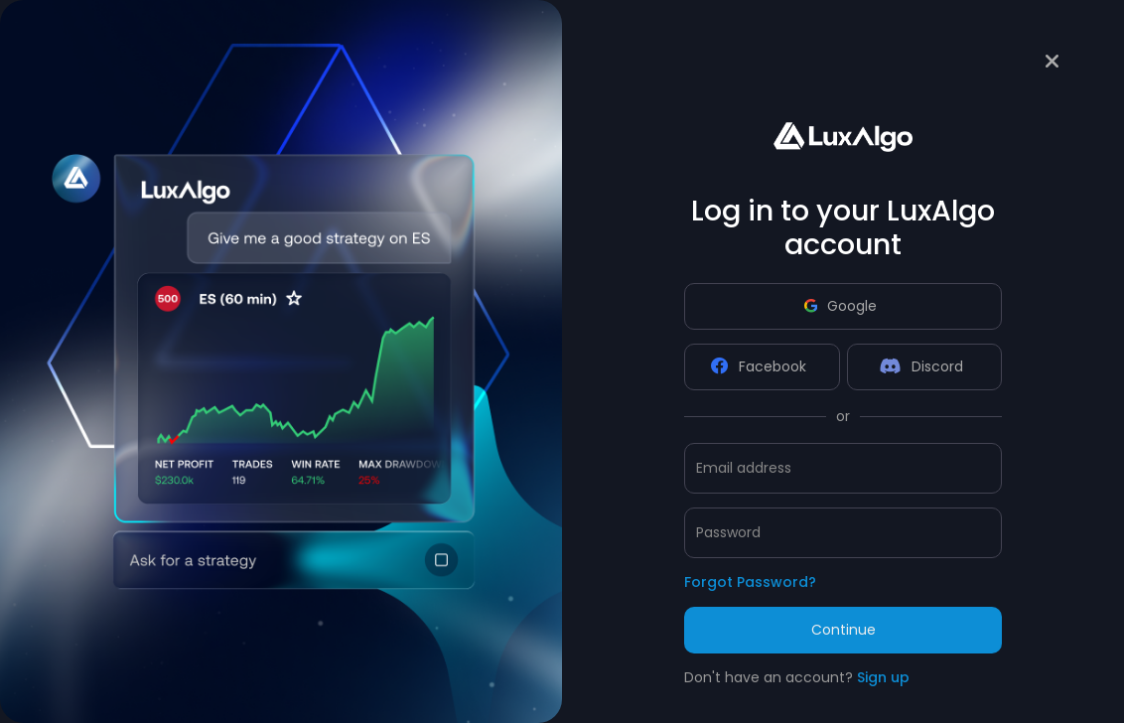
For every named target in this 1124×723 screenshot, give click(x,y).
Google (840, 306)
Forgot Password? (750, 582)
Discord (921, 366)
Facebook (758, 366)
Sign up (883, 677)
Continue (843, 630)
